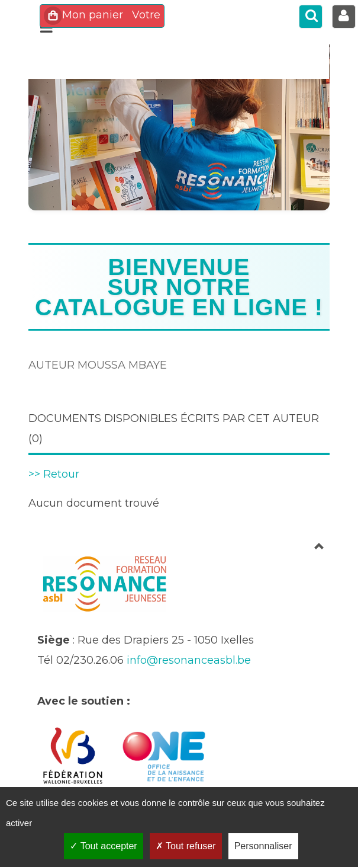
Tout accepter (103, 846)
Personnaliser (263, 846)
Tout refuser (186, 846)
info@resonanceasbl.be (189, 660)
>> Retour (53, 474)
